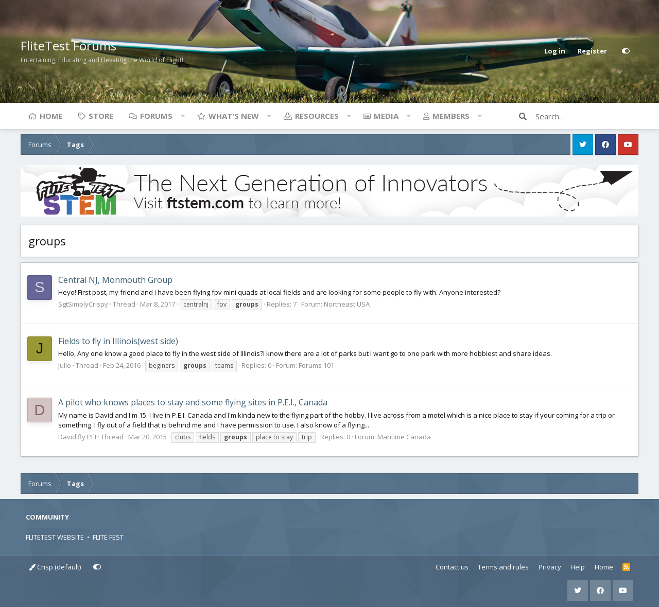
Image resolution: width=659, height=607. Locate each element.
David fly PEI (77, 436)
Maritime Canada (404, 436)
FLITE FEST (108, 537)
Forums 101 (316, 365)
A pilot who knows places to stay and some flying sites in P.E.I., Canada (192, 402)
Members (451, 116)
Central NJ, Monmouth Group (115, 279)
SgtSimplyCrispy (83, 304)
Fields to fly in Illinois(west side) (118, 341)
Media (386, 116)
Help (577, 567)
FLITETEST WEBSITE (55, 537)
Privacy (550, 567)
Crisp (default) (55, 567)
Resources (317, 116)
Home (51, 116)
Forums (156, 116)
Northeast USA (347, 304)
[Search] (586, 116)
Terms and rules (503, 567)
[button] (182, 116)
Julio (64, 365)
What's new (234, 116)
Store (101, 116)
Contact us (452, 567)
